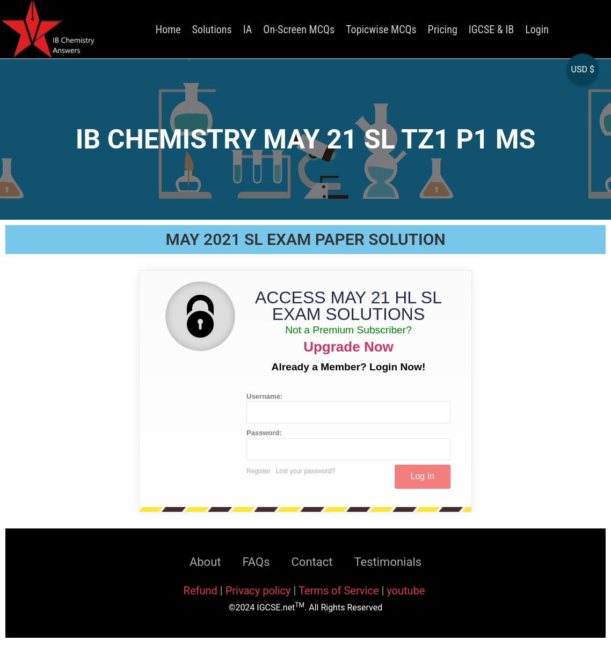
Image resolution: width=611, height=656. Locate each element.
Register (258, 471)
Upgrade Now (348, 347)
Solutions (212, 29)
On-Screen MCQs (298, 29)
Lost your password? (306, 471)
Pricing (442, 29)
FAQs (256, 562)
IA (247, 29)
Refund (200, 590)
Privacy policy (258, 590)
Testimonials (387, 562)
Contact (312, 562)
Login (537, 29)
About (205, 562)
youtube (406, 590)
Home (168, 29)
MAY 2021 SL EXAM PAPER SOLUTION (305, 239)
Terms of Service (340, 590)
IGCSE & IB (491, 29)
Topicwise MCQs (381, 29)
